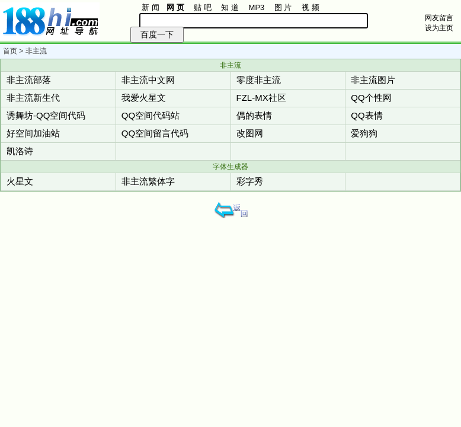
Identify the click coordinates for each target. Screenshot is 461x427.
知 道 (230, 7)
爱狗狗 (364, 133)
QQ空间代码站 (150, 115)
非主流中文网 (148, 80)
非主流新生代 (33, 98)
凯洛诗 (20, 151)
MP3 (257, 7)
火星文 (20, 181)
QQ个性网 (371, 98)
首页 (10, 51)
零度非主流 (258, 80)
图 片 (283, 7)
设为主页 (439, 28)
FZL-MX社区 (261, 98)
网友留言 (439, 18)
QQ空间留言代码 (154, 133)
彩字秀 (249, 181)
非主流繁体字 (148, 181)
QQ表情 (366, 115)
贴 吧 (203, 7)
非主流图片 (373, 80)
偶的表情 (254, 115)
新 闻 (150, 7)
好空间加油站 (33, 133)
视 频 (310, 7)
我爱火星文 (143, 98)
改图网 (249, 133)
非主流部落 (29, 80)
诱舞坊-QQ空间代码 (46, 115)
